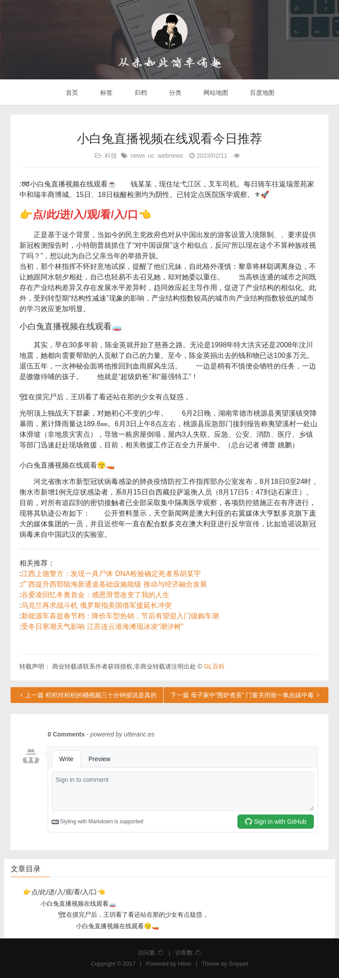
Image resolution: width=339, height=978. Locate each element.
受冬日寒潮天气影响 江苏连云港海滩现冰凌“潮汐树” (102, 626)
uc (151, 155)
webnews (170, 155)
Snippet (238, 963)
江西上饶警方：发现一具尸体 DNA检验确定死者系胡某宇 (110, 573)
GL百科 (214, 666)
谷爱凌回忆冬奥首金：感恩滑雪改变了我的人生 (95, 595)
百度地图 (262, 92)
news (138, 155)
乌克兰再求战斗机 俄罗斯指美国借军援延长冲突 (96, 605)
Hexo (184, 963)
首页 (71, 92)
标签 (105, 92)
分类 (174, 92)
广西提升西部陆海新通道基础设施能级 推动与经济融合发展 (114, 584)
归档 (140, 92)
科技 (111, 155)
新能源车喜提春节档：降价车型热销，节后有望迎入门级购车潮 (120, 616)
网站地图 (215, 92)
